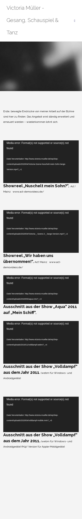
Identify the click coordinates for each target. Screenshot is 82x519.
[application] (41, 161)
